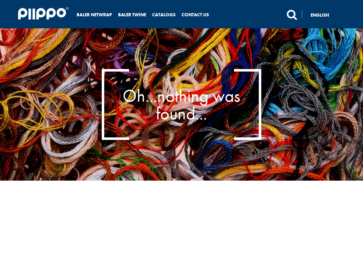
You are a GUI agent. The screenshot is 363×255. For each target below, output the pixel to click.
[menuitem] (323, 14)
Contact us (195, 15)
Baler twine (132, 15)
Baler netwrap (94, 15)
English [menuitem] (320, 15)
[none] (323, 14)
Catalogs (163, 15)
